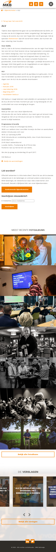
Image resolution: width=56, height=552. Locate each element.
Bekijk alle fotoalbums (28, 454)
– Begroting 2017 (8, 92)
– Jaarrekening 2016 (10, 89)
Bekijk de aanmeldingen (12, 161)
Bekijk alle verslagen (28, 522)
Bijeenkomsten (10, 10)
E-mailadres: (18, 201)
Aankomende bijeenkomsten (17, 189)
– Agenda (5, 84)
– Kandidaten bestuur (10, 94)
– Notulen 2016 (8, 87)
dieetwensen (13, 39)
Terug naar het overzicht (12, 21)
